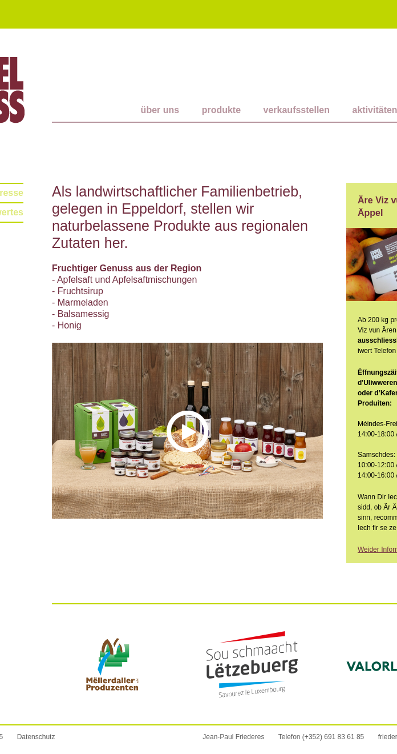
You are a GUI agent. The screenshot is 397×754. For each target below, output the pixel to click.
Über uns (160, 110)
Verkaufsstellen (297, 110)
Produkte (221, 110)
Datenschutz (36, 737)
